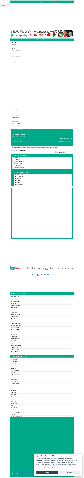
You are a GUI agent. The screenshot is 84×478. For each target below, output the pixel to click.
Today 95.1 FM (14, 113)
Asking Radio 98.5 (18, 163)
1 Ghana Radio (14, 363)
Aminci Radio (14, 318)
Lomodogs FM (14, 76)
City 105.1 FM (14, 342)
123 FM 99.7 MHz (15, 381)
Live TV (45, 2)
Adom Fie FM (14, 42)
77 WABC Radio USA (15, 412)
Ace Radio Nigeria (18, 159)
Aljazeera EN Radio (16, 46)
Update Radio (30, 147)
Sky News (13, 103)
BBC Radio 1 (14, 48)
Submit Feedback (48, 147)
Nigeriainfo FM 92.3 (16, 86)
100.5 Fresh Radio (15, 370)
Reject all (69, 472)
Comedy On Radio (15, 349)
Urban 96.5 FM (14, 115)
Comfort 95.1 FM (15, 60)
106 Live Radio (14, 379)
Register (33, 2)
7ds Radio (13, 414)
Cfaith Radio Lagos (16, 56)
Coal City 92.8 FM (15, 347)
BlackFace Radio (14, 331)
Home (12, 2)
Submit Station (26, 2)
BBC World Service (16, 50)
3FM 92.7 (13, 405)
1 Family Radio (14, 361)
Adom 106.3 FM (18, 180)
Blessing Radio (14, 334)
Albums (40, 147)
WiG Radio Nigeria (15, 123)
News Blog (39, 2)
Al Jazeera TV (14, 44)
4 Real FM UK (14, 407)
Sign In (54, 147)
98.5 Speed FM (15, 145)
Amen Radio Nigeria (15, 314)
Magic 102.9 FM (14, 80)
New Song (59, 2)
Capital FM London (16, 54)
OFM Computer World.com (26, 474)
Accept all (47, 472)
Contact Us (18, 2)
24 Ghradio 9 (14, 396)
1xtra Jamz (13, 392)
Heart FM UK (14, 70)
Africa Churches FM (20, 184)
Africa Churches (68, 2)
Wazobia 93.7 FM (15, 117)
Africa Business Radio (16, 305)
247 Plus (13, 399)
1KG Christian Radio (15, 387)
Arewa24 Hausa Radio (19, 161)
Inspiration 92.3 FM (16, 72)
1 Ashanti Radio (14, 359)
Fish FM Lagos (14, 66)
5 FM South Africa (15, 409)
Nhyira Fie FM (14, 84)
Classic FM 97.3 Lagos (19, 167)
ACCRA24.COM (18, 178)
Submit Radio (23, 147)
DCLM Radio (30, 145)
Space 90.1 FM (14, 107)
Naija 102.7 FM (44, 145)
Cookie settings (5, 5)
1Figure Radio (14, 385)
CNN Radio (14, 58)
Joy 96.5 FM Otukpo (16, 74)
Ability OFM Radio (19, 176)
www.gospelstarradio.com (66, 138)
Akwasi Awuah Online (15, 309)
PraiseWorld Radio (16, 92)
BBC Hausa (23, 145)
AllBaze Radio (14, 312)
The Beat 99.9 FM (15, 111)
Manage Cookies (52, 468)
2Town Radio (14, 401)
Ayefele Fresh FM (15, 329)
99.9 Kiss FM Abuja (18, 157)
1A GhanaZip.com (19, 174)
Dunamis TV (14, 62)
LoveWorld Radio (15, 78)
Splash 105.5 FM (15, 109)
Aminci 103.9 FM (14, 316)
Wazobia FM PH (15, 121)
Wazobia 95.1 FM (54, 145)
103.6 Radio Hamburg (15, 374)
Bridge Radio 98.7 (15, 338)
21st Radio (13, 394)
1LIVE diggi (13, 390)
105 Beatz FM (14, 377)
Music (36, 147)
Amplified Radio (14, 320)
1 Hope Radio (14, 366)
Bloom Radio (14, 52)
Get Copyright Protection (42, 274)
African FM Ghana (15, 307)
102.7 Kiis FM (14, 372)
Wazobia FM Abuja (15, 119)
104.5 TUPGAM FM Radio (16, 296)
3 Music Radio (14, 403)
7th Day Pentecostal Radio (16, 416)
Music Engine (52, 2)
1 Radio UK (13, 368)
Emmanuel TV (14, 64)
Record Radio (15, 147)
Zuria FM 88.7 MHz (15, 125)
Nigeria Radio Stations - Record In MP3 (26, 472)
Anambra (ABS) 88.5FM (16, 323)
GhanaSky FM (14, 68)
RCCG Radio (14, 95)
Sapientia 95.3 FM (15, 101)
